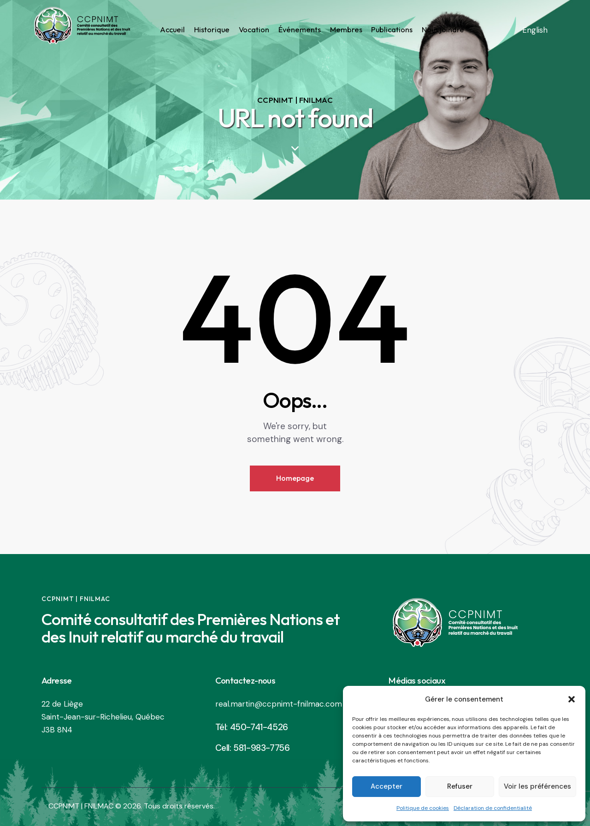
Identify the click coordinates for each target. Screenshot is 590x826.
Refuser (459, 786)
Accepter (386, 786)
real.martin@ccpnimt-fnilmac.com (278, 704)
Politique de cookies (422, 808)
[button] (571, 699)
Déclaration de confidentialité (493, 808)
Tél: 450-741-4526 (251, 727)
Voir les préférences (537, 786)
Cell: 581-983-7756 (252, 748)
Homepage (295, 478)
